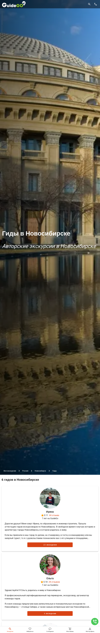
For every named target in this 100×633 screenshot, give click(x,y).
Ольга (50, 578)
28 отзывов (54, 582)
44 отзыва (54, 515)
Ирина (50, 511)
